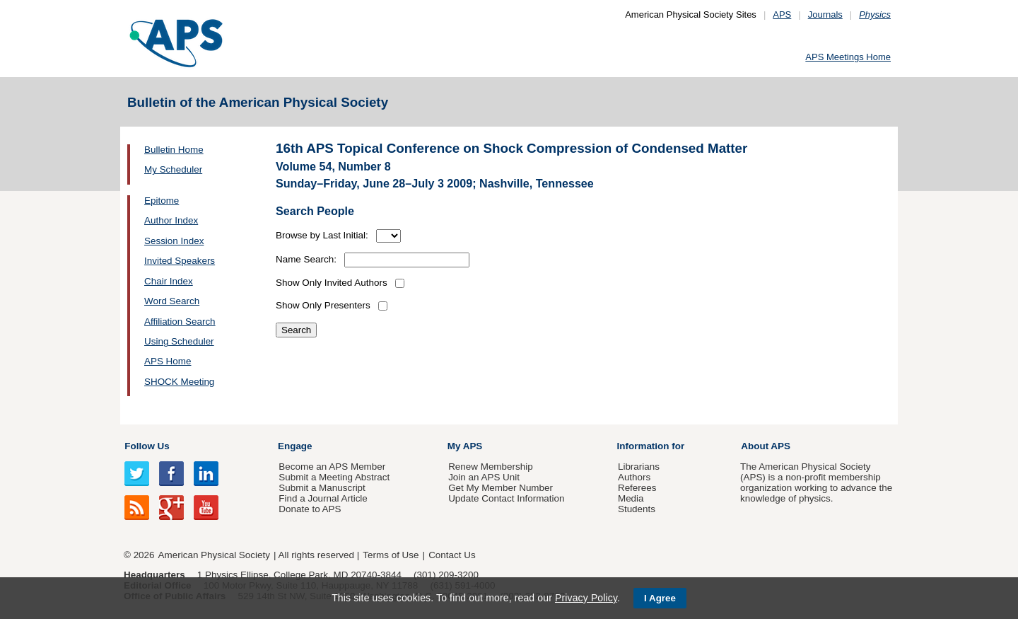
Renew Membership (490, 466)
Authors (634, 477)
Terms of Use (391, 555)
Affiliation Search (180, 321)
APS (782, 14)
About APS (765, 446)
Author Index (171, 220)
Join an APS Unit (484, 477)
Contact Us (451, 555)
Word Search (171, 301)
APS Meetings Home (848, 57)
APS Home (167, 361)
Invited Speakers (179, 260)
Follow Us (146, 446)
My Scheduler (173, 169)
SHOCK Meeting (179, 381)
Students (636, 509)
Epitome (161, 200)
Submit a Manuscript (322, 487)
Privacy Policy (586, 597)
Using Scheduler (179, 341)
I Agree (660, 598)
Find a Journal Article (323, 498)
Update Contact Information (506, 498)
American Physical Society (214, 555)
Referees (637, 487)
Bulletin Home (174, 149)
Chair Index (168, 281)
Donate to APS (310, 509)
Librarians (639, 466)
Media (631, 498)
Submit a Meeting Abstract (334, 477)
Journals (825, 14)
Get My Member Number (500, 487)
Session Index (174, 241)
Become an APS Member (332, 466)
